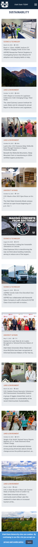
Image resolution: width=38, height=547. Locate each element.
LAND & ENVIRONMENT (11, 90)
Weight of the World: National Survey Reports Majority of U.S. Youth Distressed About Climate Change (19, 441)
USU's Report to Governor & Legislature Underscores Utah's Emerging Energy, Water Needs (18, 97)
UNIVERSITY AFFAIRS (11, 190)
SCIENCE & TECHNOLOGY (12, 42)
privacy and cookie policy (13, 542)
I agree (29, 542)
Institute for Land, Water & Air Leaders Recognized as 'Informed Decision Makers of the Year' (18, 343)
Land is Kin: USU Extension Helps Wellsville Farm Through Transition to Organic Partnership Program (18, 148)
